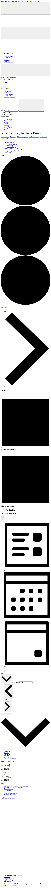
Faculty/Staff (7, 92)
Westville (3, 783)
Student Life (7, 57)
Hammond (3, 772)
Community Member (9, 97)
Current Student (8, 91)
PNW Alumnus (8, 95)
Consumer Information (9, 878)
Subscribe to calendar (6, 713)
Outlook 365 (7, 754)
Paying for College (8, 56)
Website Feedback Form (10, 794)
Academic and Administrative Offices (13, 787)
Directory (6, 122)
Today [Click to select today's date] (5, 699)
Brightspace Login (8, 120)
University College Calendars (11, 148)
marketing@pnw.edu (16, 885)
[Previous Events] (4, 669)
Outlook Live (7, 755)
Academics (6, 54)
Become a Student (8, 53)
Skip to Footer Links (35, 1)
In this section (4, 139)
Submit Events (7, 152)
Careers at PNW (8, 790)
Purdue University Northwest (8, 77)
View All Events (8, 151)
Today (2, 673)
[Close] (5, 88)
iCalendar (6, 753)
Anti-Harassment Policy (10, 881)
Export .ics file (7, 757)
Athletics (6, 59)
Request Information (9, 79)
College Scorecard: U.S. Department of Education (16, 786)
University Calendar (9, 142)
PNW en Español (8, 62)
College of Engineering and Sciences (16, 149)
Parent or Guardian (9, 94)
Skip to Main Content (6, 1)
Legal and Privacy (8, 879)
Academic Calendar (12, 144)
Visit (5, 81)
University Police (8, 791)
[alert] (25, 421)
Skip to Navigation (17, 1)
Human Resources (8, 789)
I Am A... (3, 86)
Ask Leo (6, 129)
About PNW (7, 60)
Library (6, 123)
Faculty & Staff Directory (10, 793)
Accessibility (7, 877)
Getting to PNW (8, 128)
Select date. (15, 682)
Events (5, 311)
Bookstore (6, 125)
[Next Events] (4, 671)
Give (5, 84)
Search (2, 110)
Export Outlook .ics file (10, 758)
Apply (5, 82)
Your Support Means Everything (9, 798)
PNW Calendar (8, 126)
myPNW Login (8, 119)
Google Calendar (8, 751)
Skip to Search (25, 1)
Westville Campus (11, 147)
